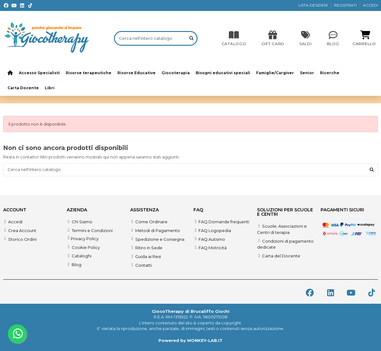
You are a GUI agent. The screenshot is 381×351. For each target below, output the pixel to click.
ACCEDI (370, 5)
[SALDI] (272, 38)
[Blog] (333, 38)
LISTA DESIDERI (313, 5)
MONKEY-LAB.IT (205, 340)
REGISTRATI (346, 5)
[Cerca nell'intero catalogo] (191, 38)
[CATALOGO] (234, 38)
